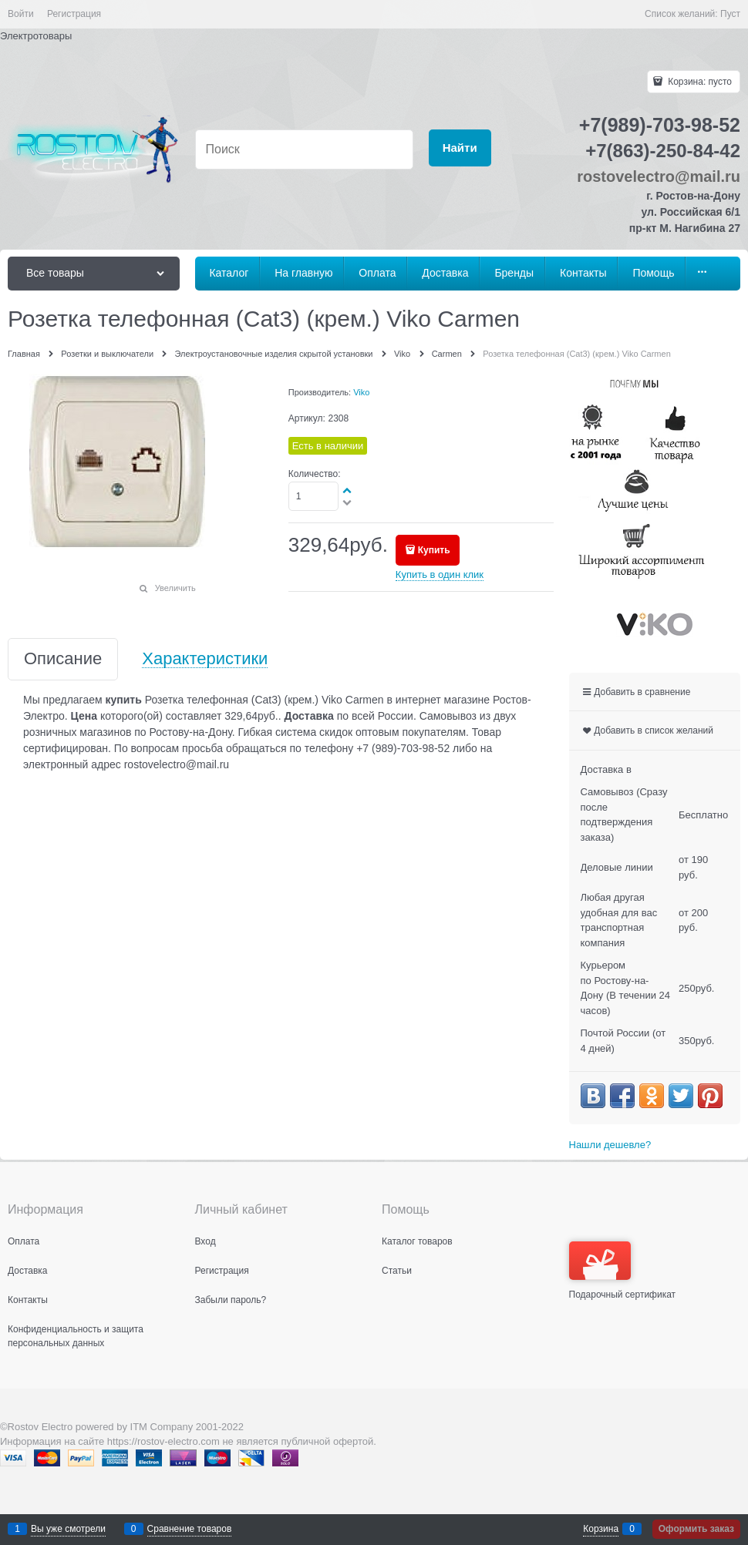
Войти (21, 13)
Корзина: (698, 81)
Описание (63, 659)
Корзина (600, 1529)
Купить (434, 550)
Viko (361, 392)
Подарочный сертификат (622, 1270)
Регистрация (74, 13)
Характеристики (205, 659)
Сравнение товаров (189, 1529)
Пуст (730, 13)
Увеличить (175, 588)
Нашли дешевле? (610, 1144)
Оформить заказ (696, 1528)
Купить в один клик (440, 574)
